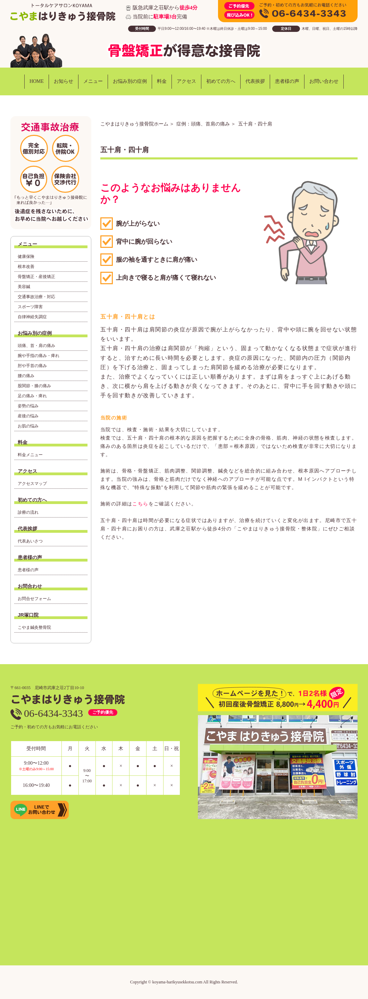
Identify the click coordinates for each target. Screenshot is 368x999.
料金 (162, 81)
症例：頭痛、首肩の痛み (203, 124)
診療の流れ (28, 512)
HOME (37, 81)
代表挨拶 (255, 81)
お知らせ (63, 81)
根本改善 (26, 266)
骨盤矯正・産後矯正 (36, 276)
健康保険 (26, 256)
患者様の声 (287, 81)
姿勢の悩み (28, 405)
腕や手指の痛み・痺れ (38, 355)
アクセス (186, 81)
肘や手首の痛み (32, 365)
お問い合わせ (323, 81)
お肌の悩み (28, 426)
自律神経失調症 (32, 316)
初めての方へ (220, 81)
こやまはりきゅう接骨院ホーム (134, 124)
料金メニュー (30, 454)
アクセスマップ (32, 483)
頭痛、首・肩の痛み (36, 345)
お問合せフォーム (34, 598)
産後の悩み (28, 416)
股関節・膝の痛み (34, 385)
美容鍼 (24, 286)
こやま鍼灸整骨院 (34, 627)
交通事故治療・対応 (36, 296)
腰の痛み (26, 375)
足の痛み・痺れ (32, 395)
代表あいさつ (30, 541)
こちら (140, 503)
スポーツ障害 (30, 306)
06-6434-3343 (46, 713)
